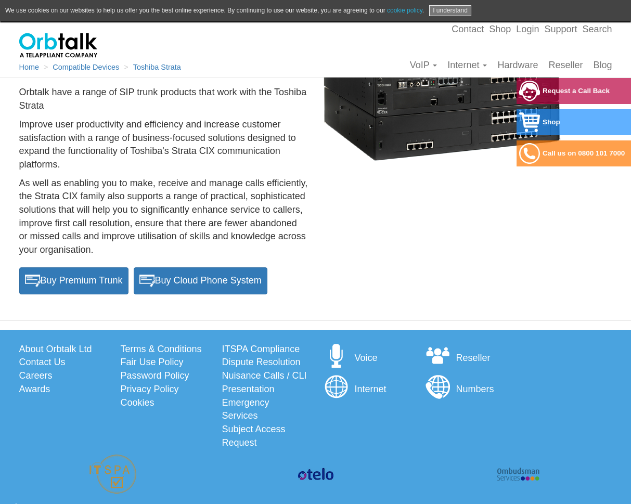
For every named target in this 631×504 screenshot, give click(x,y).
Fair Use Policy (152, 362)
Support (560, 29)
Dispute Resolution (261, 362)
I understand (450, 10)
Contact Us (42, 362)
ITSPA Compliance (261, 349)
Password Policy (155, 375)
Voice (351, 358)
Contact (468, 29)
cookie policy (404, 10)
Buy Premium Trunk (74, 281)
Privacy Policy (150, 389)
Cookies (137, 402)
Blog (602, 65)
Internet (467, 65)
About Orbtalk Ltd (55, 349)
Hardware (517, 65)
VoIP (423, 65)
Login (527, 29)
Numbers (459, 389)
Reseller (565, 65)
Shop (500, 29)
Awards (34, 389)
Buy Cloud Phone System (200, 281)
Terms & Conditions (161, 349)
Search (597, 29)
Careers (36, 375)
